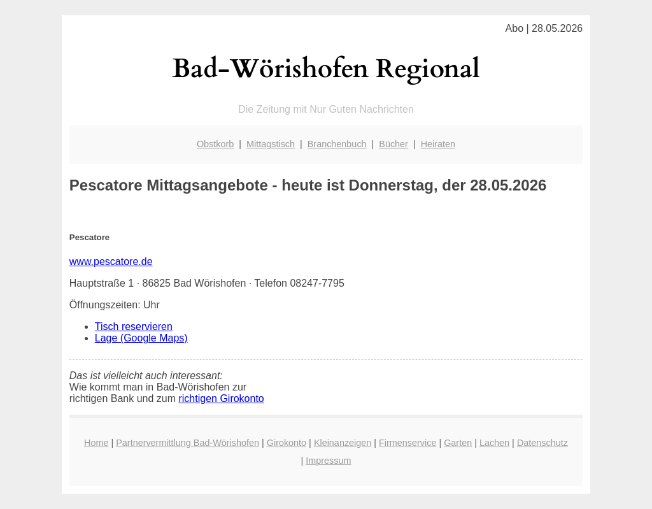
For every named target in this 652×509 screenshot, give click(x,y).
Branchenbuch (337, 144)
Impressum (328, 460)
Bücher (393, 144)
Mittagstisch (270, 144)
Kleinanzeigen (342, 443)
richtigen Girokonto (221, 398)
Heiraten (438, 144)
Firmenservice (407, 443)
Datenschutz (542, 443)
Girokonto (286, 443)
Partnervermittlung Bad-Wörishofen (187, 443)
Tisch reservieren (134, 326)
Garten (458, 443)
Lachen (494, 443)
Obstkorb (215, 144)
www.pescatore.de (111, 261)
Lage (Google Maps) (141, 338)
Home (96, 443)
